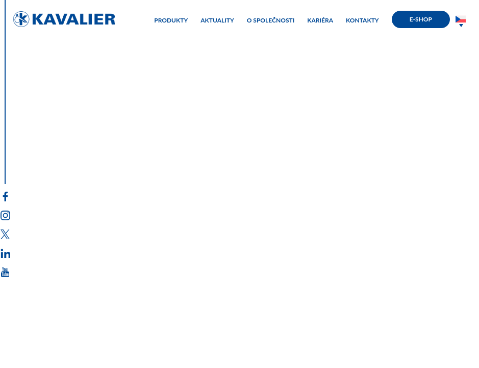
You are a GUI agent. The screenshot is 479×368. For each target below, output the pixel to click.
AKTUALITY (217, 20)
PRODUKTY (171, 20)
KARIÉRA (320, 20)
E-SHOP (421, 19)
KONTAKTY (362, 20)
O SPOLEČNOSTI (270, 20)
